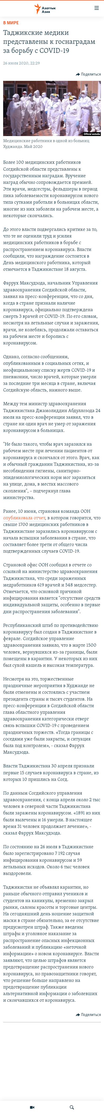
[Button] (88, 74)
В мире (11, 23)
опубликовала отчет (24, 518)
